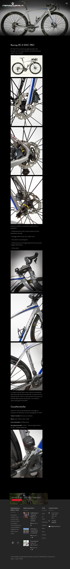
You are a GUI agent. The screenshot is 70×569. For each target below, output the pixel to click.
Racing (34, 26)
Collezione (28, 26)
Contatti (44, 535)
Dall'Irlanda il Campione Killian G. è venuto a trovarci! (34, 516)
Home (22, 26)
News (43, 528)
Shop (43, 531)
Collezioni (44, 525)
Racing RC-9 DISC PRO (42, 26)
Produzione (44, 522)
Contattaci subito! (17, 501)
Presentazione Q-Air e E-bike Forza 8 (34, 543)
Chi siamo (43, 518)
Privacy (44, 538)
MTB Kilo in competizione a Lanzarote (34, 531)
